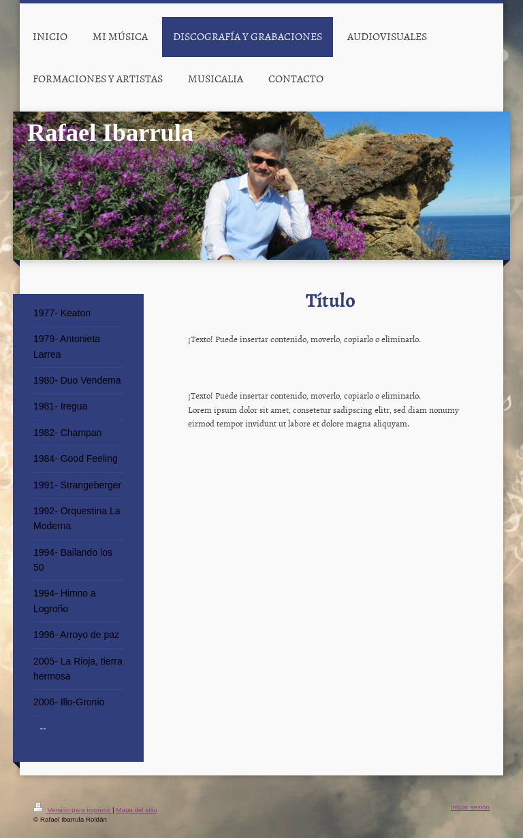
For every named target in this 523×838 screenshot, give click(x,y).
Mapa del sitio (136, 810)
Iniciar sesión (470, 807)
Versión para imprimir (72, 810)
